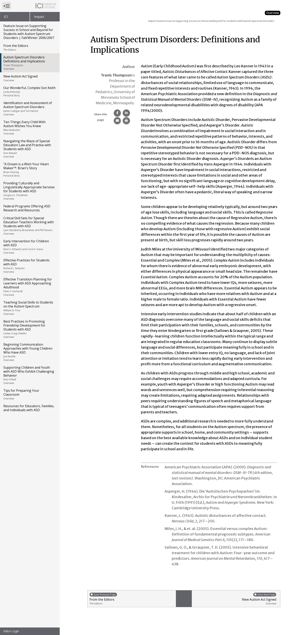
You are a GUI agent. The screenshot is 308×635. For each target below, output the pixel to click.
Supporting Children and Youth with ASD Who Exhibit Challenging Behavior (29, 375)
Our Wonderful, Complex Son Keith (29, 91)
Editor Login (11, 631)
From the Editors (29, 47)
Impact (39, 16)
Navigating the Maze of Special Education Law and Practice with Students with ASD (29, 148)
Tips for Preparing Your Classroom (29, 394)
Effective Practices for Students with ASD (29, 266)
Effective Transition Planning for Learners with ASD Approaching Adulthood (29, 287)
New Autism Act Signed (29, 78)
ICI (6, 16)
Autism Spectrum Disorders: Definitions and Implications (29, 63)
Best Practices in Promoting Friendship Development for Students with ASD (29, 329)
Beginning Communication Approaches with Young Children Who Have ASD (29, 352)
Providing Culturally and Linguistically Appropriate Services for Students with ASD (29, 190)
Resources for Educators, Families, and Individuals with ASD (28, 408)
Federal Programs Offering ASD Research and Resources (26, 208)
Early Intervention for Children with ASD (29, 246)
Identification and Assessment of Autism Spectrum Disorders (29, 108)
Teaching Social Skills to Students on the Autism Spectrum (29, 308)
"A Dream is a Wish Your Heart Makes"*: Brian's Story (29, 169)
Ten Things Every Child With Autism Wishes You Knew (29, 127)
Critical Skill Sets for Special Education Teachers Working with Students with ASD (29, 225)
